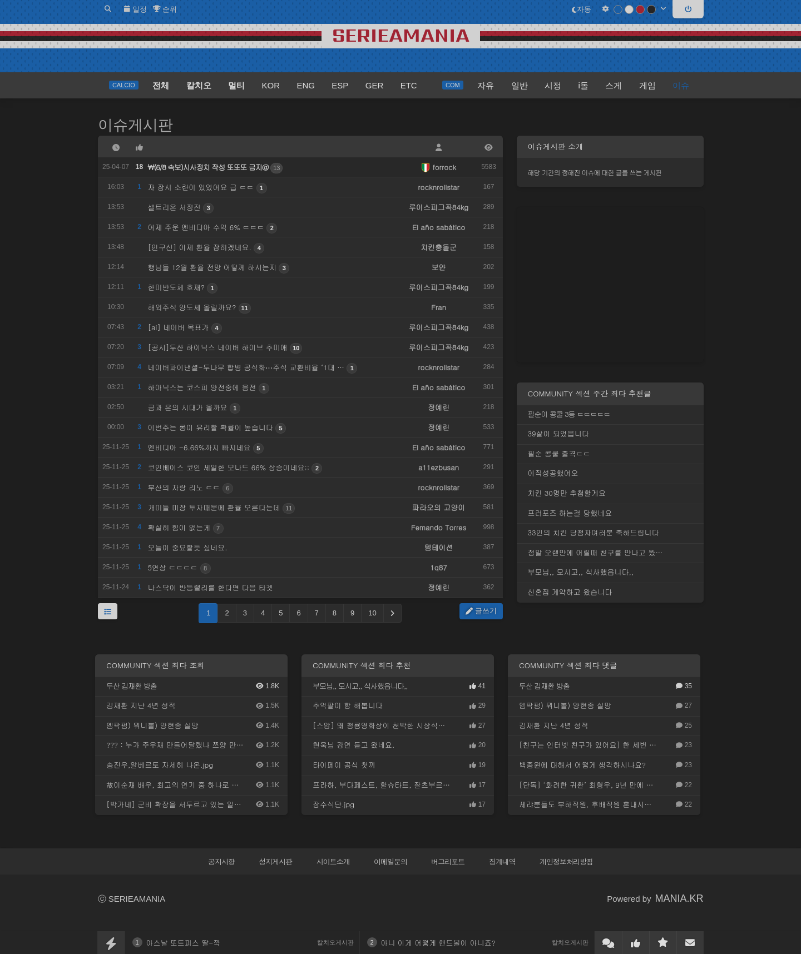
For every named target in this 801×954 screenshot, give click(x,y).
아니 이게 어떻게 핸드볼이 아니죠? (438, 942)
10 (372, 613)
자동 (581, 9)
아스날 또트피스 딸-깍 (183, 942)
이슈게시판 (135, 125)
